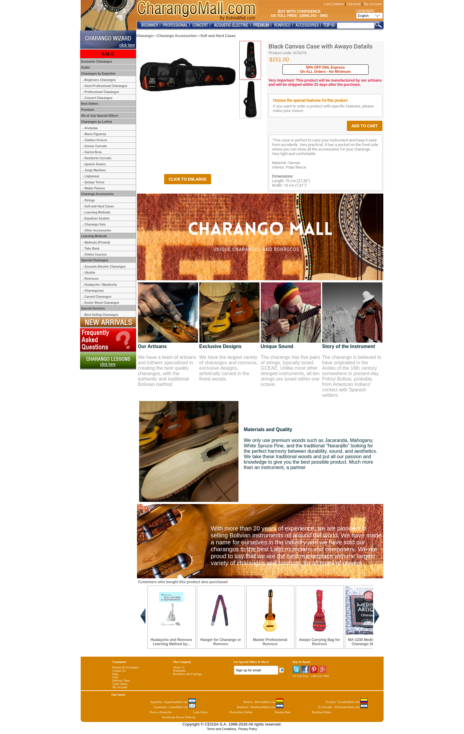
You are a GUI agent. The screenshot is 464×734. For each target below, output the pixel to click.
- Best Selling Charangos (100, 314)
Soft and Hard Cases (217, 36)
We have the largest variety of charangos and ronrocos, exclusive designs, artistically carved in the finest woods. (228, 368)
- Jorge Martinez (94, 170)
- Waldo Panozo (94, 188)
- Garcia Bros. (93, 152)
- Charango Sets (94, 224)
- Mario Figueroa (94, 134)
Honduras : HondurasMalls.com (260, 707)
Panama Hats (283, 712)
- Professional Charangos (101, 92)
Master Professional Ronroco (270, 642)
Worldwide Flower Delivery (179, 717)
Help (115, 674)
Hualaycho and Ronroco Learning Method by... (171, 642)
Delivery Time (121, 680)
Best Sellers (89, 103)
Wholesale (179, 670)
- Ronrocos (91, 278)
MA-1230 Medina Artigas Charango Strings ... (369, 642)
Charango (144, 36)
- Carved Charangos (97, 296)
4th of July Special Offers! (99, 115)
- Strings (89, 200)
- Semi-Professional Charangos (105, 86)
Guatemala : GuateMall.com (175, 707)
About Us (179, 667)
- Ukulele (89, 272)
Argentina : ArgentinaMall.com (173, 702)
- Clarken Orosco (95, 140)
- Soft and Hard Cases (98, 206)
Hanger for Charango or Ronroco (220, 642)
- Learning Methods (97, 212)
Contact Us (119, 670)
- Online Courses (95, 254)
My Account (373, 4)
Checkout (354, 4)
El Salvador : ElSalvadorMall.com (343, 707)
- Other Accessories (97, 230)
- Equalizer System (96, 218)
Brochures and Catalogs (187, 674)
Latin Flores (200, 712)
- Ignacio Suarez (94, 164)
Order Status (119, 684)
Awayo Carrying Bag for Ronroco (319, 642)
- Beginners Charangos (99, 80)
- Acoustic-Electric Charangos (104, 266)
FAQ (115, 677)
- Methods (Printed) (96, 242)
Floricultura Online (240, 712)
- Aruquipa (90, 128)
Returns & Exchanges (125, 667)
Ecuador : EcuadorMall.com (346, 702)
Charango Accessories (176, 36)
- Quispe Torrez (94, 182)
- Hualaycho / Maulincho (100, 284)
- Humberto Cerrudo (97, 158)
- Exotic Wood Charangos (101, 302)
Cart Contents (334, 4)
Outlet (85, 67)
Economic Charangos (96, 61)
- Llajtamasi (91, 176)
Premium (87, 109)
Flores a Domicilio (160, 712)
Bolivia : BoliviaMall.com (263, 702)
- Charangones (93, 290)
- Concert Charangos (98, 98)
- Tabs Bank (91, 248)
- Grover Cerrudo (95, 146)
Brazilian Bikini (321, 712)
